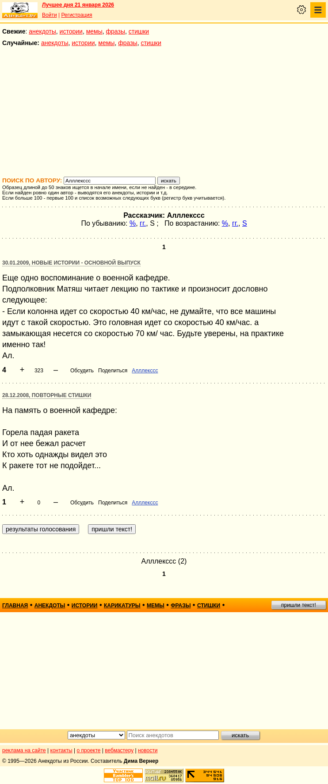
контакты (61, 750)
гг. (143, 223)
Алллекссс (145, 370)
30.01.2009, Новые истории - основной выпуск (71, 263)
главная (15, 605)
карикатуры (122, 605)
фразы (115, 31)
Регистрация (76, 15)
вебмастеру (119, 750)
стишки (139, 31)
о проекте (89, 750)
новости (147, 750)
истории (71, 31)
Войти (49, 15)
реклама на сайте (24, 750)
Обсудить (82, 370)
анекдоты (42, 31)
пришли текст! (298, 605)
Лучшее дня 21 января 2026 (78, 5)
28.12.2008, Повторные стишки (46, 395)
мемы (94, 31)
